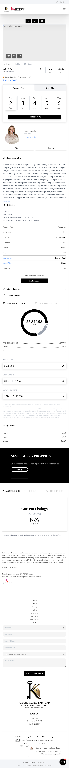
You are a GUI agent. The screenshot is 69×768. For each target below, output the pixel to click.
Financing (34, 613)
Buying (34, 607)
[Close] (64, 747)
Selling (34, 610)
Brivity (33, 762)
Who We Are (34, 619)
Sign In (60, 2)
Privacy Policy (21, 765)
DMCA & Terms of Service (36, 765)
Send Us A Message (34, 673)
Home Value (35, 616)
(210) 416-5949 (34, 724)
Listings (34, 604)
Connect (34, 622)
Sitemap (49, 765)
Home (35, 600)
